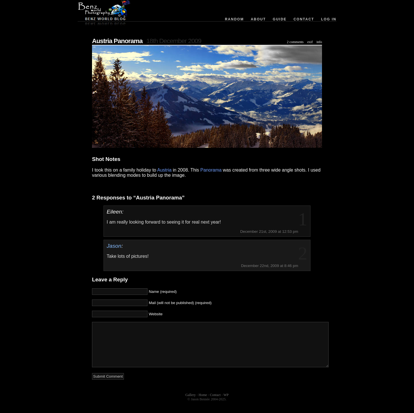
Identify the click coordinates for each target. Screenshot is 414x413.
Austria (164, 170)
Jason (114, 246)
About (258, 19)
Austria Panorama (117, 41)
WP (226, 404)
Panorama (211, 170)
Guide (280, 19)
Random (234, 19)
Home (203, 404)
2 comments (295, 42)
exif (310, 42)
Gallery (190, 404)
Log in (328, 19)
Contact (304, 19)
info (319, 42)
